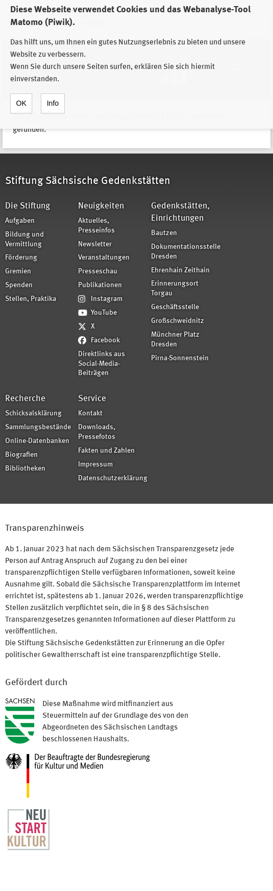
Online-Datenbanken (37, 441)
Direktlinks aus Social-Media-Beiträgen (101, 364)
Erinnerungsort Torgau (174, 288)
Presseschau (97, 271)
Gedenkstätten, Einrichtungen (180, 212)
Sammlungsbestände (38, 427)
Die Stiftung (27, 206)
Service (92, 398)
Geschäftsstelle (175, 307)
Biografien (21, 455)
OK (21, 93)
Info (53, 93)
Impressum (95, 464)
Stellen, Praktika (30, 299)
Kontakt (90, 413)
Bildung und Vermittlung (24, 239)
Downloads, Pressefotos (96, 432)
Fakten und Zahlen (106, 451)
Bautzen (164, 233)
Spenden (19, 285)
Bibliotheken (25, 468)
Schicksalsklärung (33, 413)
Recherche (25, 398)
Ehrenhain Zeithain (180, 270)
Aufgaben (20, 221)
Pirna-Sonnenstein (180, 358)
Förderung (21, 257)
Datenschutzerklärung (111, 478)
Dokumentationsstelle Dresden (184, 252)
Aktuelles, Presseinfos (96, 226)
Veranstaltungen (104, 257)
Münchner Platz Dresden (175, 340)
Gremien (18, 271)
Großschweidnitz (177, 321)
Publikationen (100, 285)
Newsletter (95, 244)
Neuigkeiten (101, 206)
